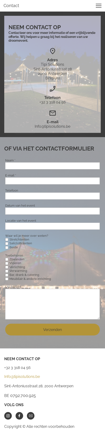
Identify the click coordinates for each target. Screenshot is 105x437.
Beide (13, 247)
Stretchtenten (19, 239)
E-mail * (10, 175)
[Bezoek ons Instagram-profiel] (8, 416)
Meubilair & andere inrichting (30, 279)
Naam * (10, 160)
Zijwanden (17, 259)
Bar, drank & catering (24, 275)
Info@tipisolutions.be (22, 376)
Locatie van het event (20, 220)
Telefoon (11, 190)
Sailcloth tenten (20, 243)
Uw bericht (13, 287)
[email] (30, 416)
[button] (98, 5)
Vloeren (15, 263)
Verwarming (18, 271)
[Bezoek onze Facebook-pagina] (19, 416)
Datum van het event (20, 205)
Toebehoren (14, 255)
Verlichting (17, 267)
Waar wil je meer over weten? (26, 235)
